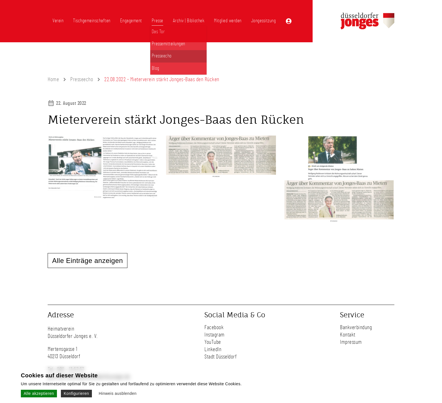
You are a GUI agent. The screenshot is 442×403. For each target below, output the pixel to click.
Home (53, 79)
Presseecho (81, 79)
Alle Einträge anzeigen (87, 260)
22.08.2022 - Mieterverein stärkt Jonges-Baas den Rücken (161, 79)
